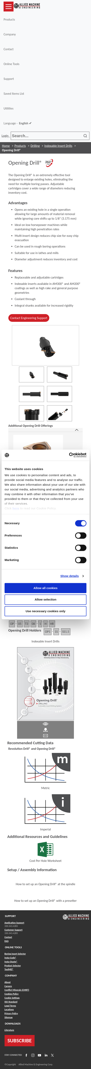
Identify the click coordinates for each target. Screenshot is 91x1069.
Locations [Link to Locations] (9, 1009)
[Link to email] (45, 735)
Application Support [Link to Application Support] (14, 922)
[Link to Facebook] (26, 1055)
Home (6, 146)
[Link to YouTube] (39, 1055)
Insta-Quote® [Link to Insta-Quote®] (11, 961)
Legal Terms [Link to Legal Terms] (10, 1005)
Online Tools (11, 64)
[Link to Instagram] (32, 1055)
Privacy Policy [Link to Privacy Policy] (11, 1013)
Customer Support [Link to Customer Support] (14, 929)
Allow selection (45, 599)
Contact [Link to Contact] (8, 937)
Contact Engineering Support (28, 318)
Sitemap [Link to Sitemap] (9, 1017)
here (16, 508)
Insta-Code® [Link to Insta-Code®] (10, 957)
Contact (9, 49)
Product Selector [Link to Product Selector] (13, 965)
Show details (69, 576)
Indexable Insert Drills (58, 146)
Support (9, 79)
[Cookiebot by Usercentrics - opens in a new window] (69, 455)
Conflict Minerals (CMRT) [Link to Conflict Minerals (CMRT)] (17, 990)
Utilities (9, 108)
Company (10, 34)
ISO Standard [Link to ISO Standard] (11, 1001)
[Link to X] (52, 1055)
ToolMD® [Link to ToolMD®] (9, 969)
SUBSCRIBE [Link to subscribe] (20, 1040)
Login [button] (6, 136)
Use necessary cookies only (45, 611)
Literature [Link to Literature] (9, 1030)
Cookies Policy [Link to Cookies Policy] (12, 994)
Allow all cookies (46, 588)
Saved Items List (14, 93)
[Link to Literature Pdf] (45, 723)
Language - (18, 123)
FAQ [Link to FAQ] (7, 941)
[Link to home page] (27, 6)
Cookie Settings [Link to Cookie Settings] (12, 997)
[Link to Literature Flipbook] (45, 683)
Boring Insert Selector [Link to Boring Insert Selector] (15, 953)
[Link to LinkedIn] (45, 1055)
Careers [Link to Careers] (8, 986)
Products (9, 19)
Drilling (35, 146)
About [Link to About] (8, 982)
